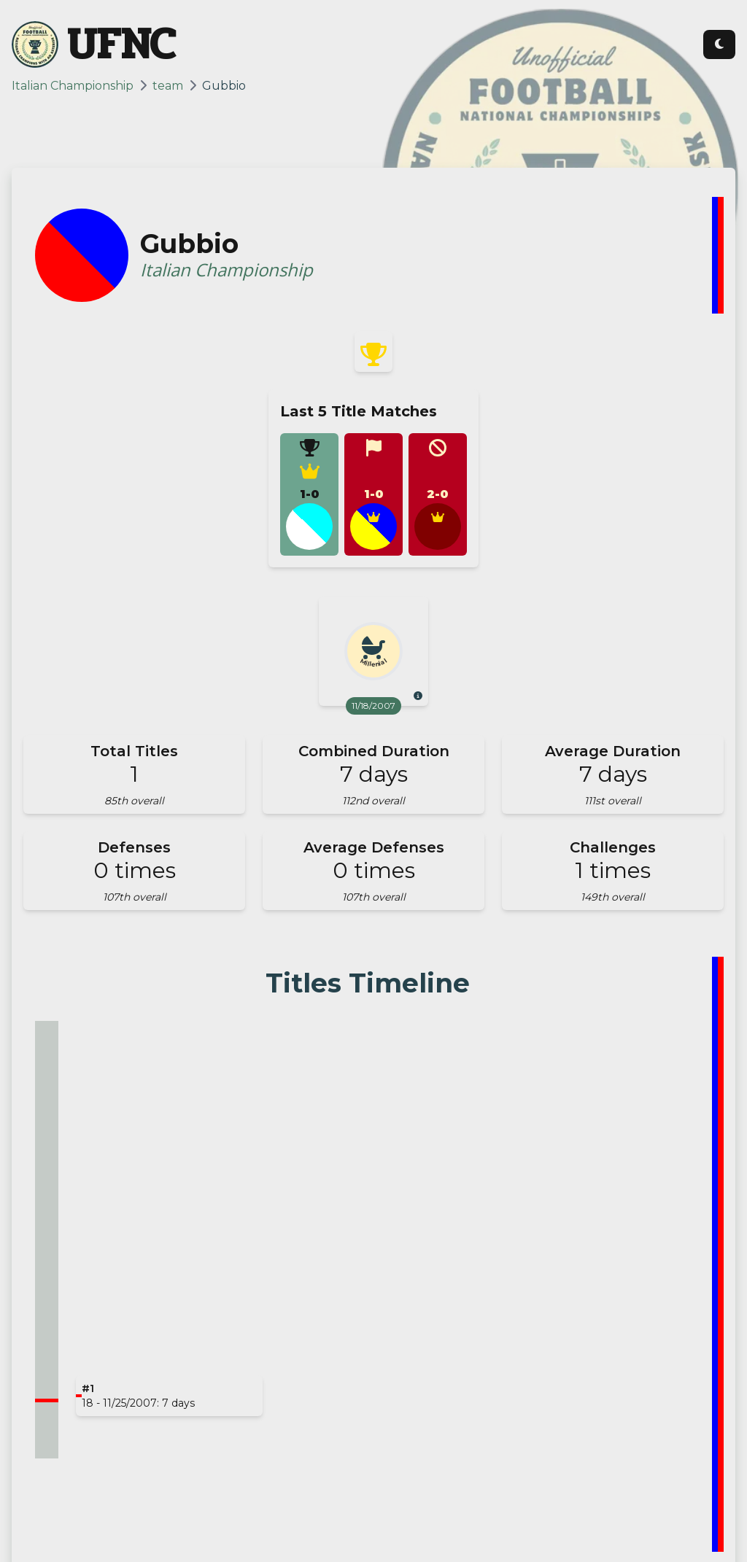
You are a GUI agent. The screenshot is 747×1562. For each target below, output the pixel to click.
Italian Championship (72, 86)
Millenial (374, 662)
